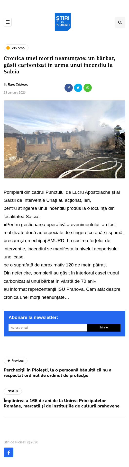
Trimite (104, 327)
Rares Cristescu (18, 84)
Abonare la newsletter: (33, 317)
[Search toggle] (120, 22)
